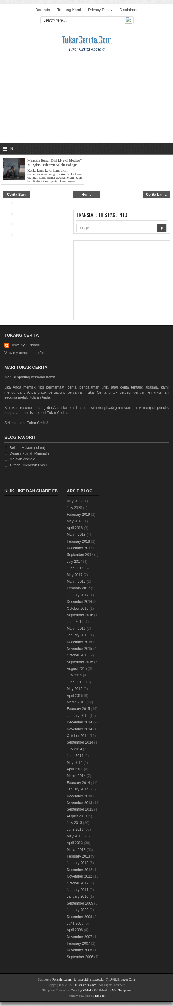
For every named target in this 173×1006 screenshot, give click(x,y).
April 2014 (75, 769)
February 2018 (78, 541)
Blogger (100, 995)
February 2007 (78, 943)
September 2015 (80, 662)
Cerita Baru (17, 194)
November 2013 (79, 803)
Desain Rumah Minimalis (29, 453)
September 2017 (80, 555)
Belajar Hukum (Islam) (27, 448)
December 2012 (79, 870)
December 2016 (79, 602)
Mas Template (121, 990)
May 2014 (74, 763)
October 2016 (77, 608)
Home (86, 194)
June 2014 (75, 756)
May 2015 (74, 689)
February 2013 (78, 856)
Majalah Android (22, 459)
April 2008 (75, 930)
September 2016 (80, 615)
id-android (81, 979)
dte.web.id (97, 979)
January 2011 (77, 890)
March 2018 (76, 534)
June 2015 (75, 682)
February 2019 (78, 514)
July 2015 (74, 675)
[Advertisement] (86, 101)
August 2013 (77, 816)
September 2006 (80, 957)
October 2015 (77, 655)
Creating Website (82, 990)
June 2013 (75, 829)
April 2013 (75, 843)
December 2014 (79, 722)
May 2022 (74, 501)
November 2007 (79, 937)
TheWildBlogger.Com (120, 979)
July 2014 (74, 749)
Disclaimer (129, 9)
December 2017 (79, 548)
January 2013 (77, 863)
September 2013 (80, 809)
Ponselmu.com (62, 979)
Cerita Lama (156, 194)
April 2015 (75, 696)
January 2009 (77, 910)
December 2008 (79, 917)
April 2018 (75, 528)
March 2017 (76, 581)
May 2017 (74, 575)
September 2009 (80, 903)
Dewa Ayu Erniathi (25, 345)
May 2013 (74, 836)
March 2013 (76, 850)
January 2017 (77, 595)
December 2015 (79, 642)
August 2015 (77, 669)
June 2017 (75, 568)
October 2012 (77, 883)
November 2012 (79, 876)
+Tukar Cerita (95, 392)
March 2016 (76, 628)
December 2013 (79, 796)
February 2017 (78, 588)
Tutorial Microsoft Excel (28, 465)
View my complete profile (24, 353)
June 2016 (75, 622)
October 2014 (77, 736)
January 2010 (77, 896)
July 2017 (74, 561)
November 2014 (79, 729)
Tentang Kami (69, 9)
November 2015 (79, 649)
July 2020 (74, 508)
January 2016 (77, 635)
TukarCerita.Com (86, 39)
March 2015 (76, 702)
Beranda (43, 9)
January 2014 (77, 789)
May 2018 (74, 521)
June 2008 (75, 923)
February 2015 (78, 709)
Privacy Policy (100, 9)
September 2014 (80, 742)
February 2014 (78, 783)
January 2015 (77, 716)
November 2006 (79, 950)
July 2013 (74, 823)
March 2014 (76, 776)
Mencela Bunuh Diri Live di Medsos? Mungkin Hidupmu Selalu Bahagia (54, 162)
